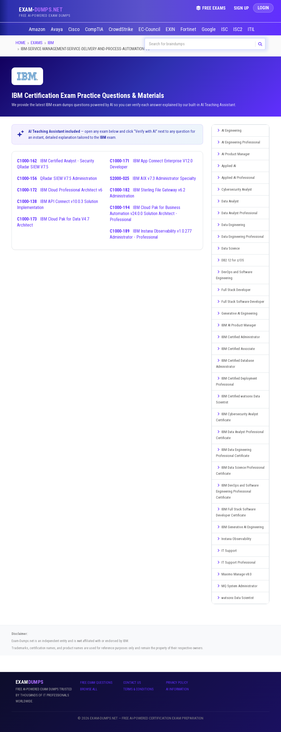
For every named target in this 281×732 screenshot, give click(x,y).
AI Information (177, 689)
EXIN (171, 29)
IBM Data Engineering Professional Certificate (233, 453)
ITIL (252, 29)
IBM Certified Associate (235, 349)
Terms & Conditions (138, 689)
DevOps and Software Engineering (234, 275)
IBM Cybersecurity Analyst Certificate (237, 417)
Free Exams (211, 8)
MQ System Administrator (236, 586)
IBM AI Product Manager (236, 325)
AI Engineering (228, 130)
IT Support (226, 551)
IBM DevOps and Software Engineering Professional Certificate (237, 491)
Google (209, 29)
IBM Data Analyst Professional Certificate (240, 435)
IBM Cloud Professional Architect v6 (59, 190)
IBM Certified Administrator (238, 337)
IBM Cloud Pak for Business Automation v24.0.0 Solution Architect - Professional (145, 213)
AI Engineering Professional (238, 142)
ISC (225, 29)
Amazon (37, 29)
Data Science (228, 248)
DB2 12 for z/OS (230, 260)
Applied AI (226, 166)
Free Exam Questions (96, 683)
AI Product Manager (233, 154)
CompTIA (94, 29)
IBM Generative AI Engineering (240, 527)
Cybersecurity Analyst (234, 189)
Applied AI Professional (235, 178)
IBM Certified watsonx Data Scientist (238, 399)
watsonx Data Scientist (235, 598)
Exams (37, 42)
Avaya (57, 29)
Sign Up (241, 8)
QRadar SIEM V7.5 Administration (57, 178)
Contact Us (132, 683)
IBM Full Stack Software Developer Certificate (235, 512)
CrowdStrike (121, 29)
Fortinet (189, 29)
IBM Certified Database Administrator (235, 363)
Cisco (74, 29)
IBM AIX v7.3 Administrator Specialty (153, 178)
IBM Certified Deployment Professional (236, 381)
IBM (51, 42)
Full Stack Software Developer (240, 301)
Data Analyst (227, 201)
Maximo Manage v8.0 (233, 574)
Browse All (88, 689)
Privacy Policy (177, 683)
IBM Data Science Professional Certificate (240, 470)
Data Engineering (230, 225)
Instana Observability (233, 539)
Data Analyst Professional (236, 213)
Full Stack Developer (233, 290)
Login (263, 7)
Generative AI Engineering (236, 313)
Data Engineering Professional (240, 236)
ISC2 (238, 29)
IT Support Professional (235, 562)
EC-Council (150, 29)
